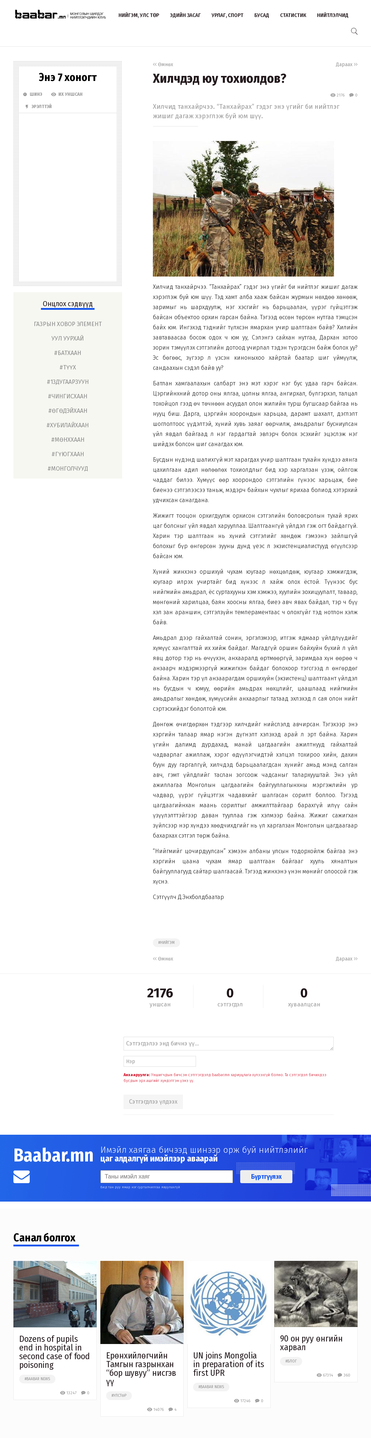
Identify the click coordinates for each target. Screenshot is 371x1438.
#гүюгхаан (67, 454)
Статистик (293, 15)
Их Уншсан (67, 94)
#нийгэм (166, 943)
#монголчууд (67, 468)
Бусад (261, 15)
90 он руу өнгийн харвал (311, 1343)
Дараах (347, 64)
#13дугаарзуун (68, 381)
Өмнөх (163, 64)
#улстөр (119, 1396)
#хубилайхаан (67, 425)
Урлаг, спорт (227, 15)
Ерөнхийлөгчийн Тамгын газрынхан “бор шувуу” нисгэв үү (141, 1369)
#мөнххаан (67, 439)
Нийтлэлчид (333, 15)
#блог (291, 1361)
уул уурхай (67, 338)
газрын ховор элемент (68, 324)
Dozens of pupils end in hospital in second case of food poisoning (54, 1352)
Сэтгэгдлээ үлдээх (153, 1101)
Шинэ (32, 94)
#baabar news (37, 1379)
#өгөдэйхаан (67, 410)
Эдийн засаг (185, 15)
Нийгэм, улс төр (138, 15)
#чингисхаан (67, 396)
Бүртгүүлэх (266, 1177)
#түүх (67, 367)
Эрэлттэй (38, 106)
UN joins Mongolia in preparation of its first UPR (228, 1364)
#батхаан (67, 353)
